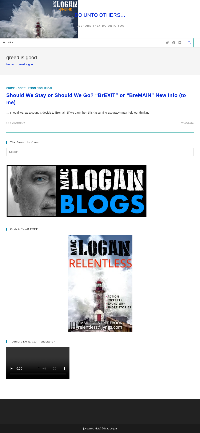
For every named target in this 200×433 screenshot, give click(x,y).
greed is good (26, 64)
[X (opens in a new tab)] (167, 42)
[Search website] (189, 43)
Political (46, 88)
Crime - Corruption (21, 88)
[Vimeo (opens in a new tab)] (180, 42)
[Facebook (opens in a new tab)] (174, 42)
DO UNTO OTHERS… (100, 15)
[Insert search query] (100, 152)
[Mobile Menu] (9, 42)
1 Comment (17, 123)
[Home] (10, 64)
